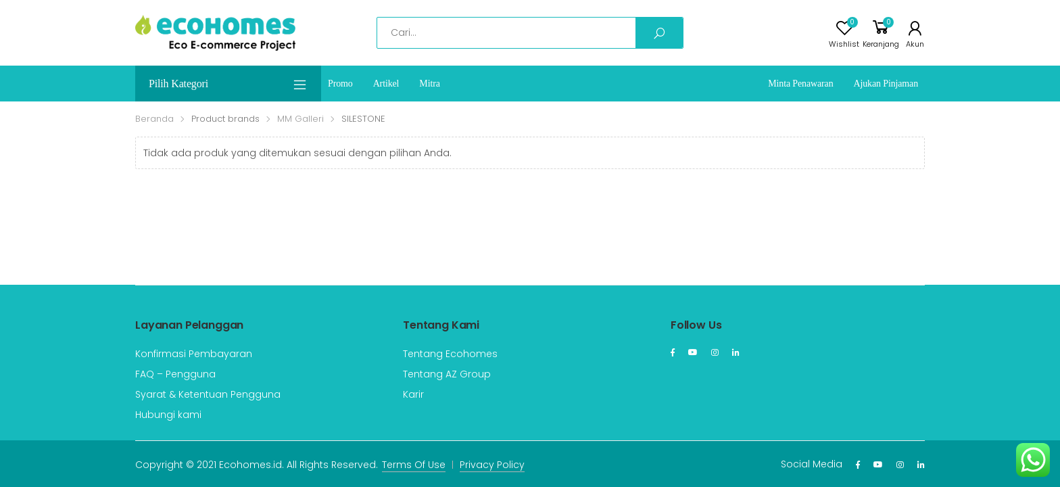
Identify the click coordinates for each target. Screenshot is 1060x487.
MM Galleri (300, 118)
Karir (413, 394)
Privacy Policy (492, 464)
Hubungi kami (168, 414)
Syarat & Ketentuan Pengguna (208, 394)
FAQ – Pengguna (175, 374)
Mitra (429, 83)
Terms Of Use (413, 464)
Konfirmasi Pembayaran (193, 354)
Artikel (386, 83)
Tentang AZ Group (447, 374)
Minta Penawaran (800, 83)
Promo (340, 83)
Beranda (154, 118)
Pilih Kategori (228, 84)
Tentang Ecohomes (450, 354)
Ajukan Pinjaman (886, 83)
